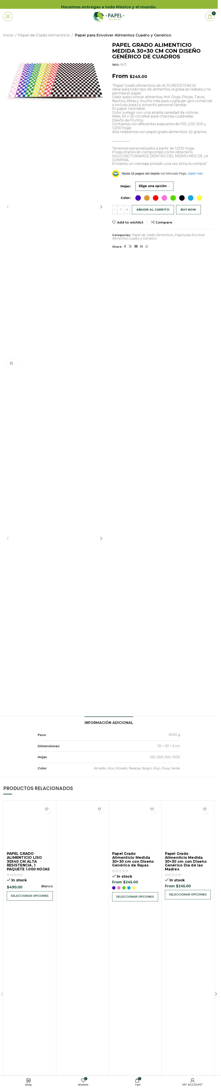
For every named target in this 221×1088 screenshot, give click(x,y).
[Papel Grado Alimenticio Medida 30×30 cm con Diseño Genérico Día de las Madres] (188, 827)
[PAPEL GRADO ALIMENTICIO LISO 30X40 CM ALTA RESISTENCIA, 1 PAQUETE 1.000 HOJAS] (30, 827)
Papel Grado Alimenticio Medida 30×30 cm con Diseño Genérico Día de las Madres (186, 861)
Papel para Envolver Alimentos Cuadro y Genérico (123, 35)
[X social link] (130, 247)
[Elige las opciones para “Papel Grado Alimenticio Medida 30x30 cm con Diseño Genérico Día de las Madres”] (188, 895)
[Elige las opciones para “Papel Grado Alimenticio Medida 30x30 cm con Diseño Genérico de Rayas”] (135, 897)
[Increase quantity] (127, 209)
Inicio (8, 35)
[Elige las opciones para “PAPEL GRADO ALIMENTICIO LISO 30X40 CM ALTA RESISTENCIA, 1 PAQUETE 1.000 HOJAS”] (30, 896)
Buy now (188, 209)
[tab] (109, 722)
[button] (7, 206)
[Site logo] (109, 16)
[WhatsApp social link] (146, 247)
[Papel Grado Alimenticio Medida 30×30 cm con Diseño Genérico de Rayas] (135, 827)
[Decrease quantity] (115, 209)
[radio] (138, 198)
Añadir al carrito (152, 209)
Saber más (195, 173)
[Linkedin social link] (141, 247)
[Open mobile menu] (14, 16)
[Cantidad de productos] (121, 209)
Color (125, 198)
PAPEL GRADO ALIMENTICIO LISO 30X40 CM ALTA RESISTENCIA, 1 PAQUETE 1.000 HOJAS (28, 861)
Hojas (125, 186)
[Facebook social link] (124, 247)
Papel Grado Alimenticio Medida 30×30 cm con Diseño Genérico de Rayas (133, 859)
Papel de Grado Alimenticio (44, 35)
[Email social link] (136, 247)
